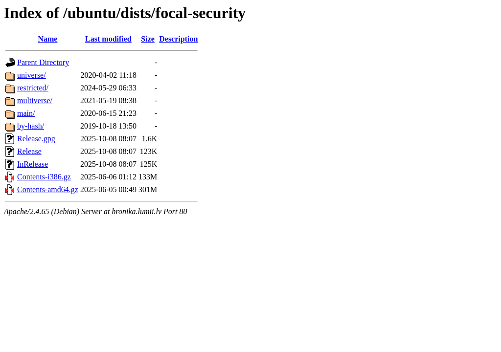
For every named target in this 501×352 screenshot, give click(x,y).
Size (148, 39)
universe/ (31, 75)
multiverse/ (34, 100)
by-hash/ (30, 126)
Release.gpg (36, 138)
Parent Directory (43, 62)
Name (47, 39)
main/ (26, 113)
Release (29, 151)
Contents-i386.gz (44, 177)
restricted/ (32, 88)
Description (178, 39)
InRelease (32, 164)
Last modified (108, 39)
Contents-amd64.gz (47, 189)
